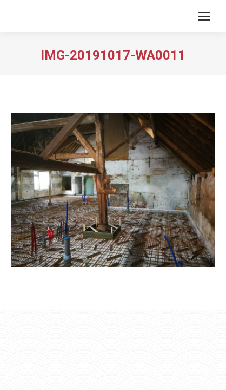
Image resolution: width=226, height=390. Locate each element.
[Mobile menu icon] (203, 16)
